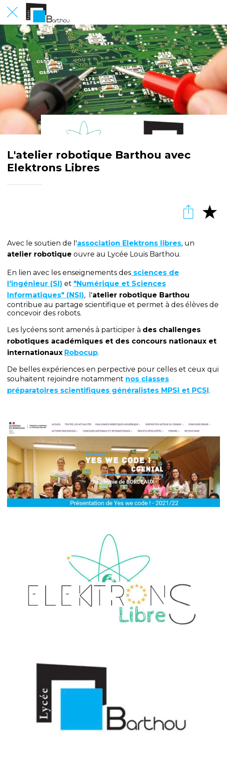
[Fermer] (12, 12)
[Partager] (188, 211)
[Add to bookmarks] (209, 211)
